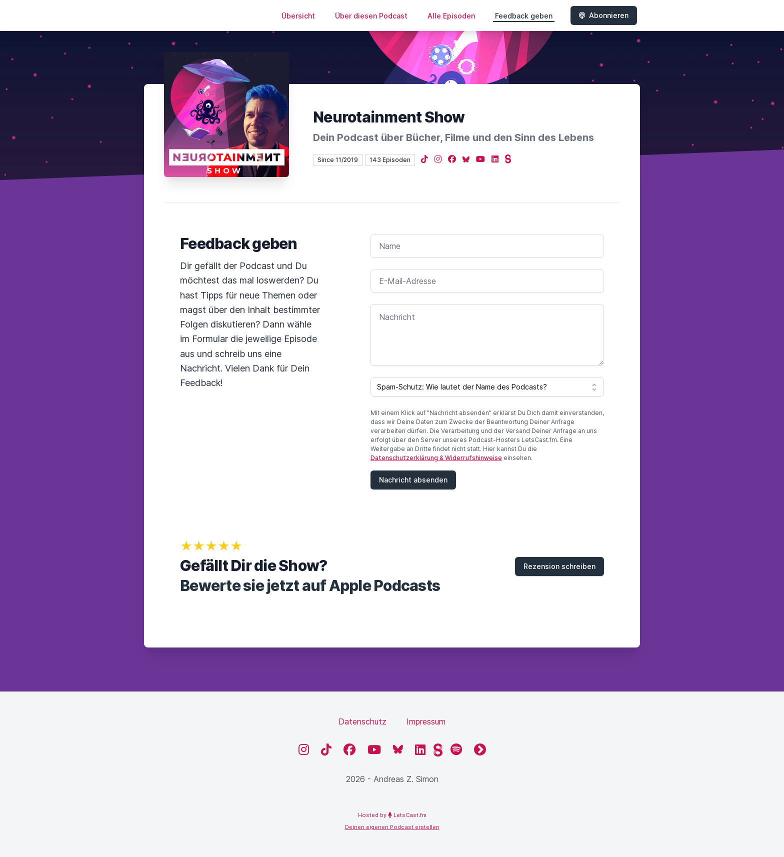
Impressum (426, 721)
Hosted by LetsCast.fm (392, 815)
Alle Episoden (451, 16)
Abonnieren (603, 15)
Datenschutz (362, 721)
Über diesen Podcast (371, 16)
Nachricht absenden (413, 480)
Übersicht (298, 16)
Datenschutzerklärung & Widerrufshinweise (436, 458)
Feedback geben (523, 16)
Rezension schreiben (560, 566)
